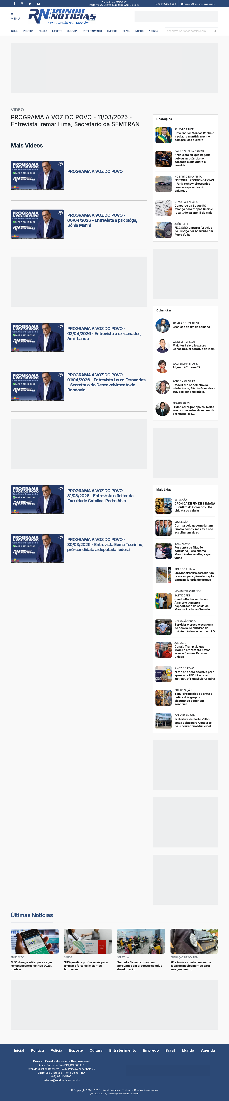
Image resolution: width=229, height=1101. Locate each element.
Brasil (126, 31)
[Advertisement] (176, 16)
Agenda (153, 31)
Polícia (43, 31)
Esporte (57, 31)
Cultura (72, 31)
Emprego (112, 31)
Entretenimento (92, 31)
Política (28, 31)
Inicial (14, 31)
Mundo (139, 31)
